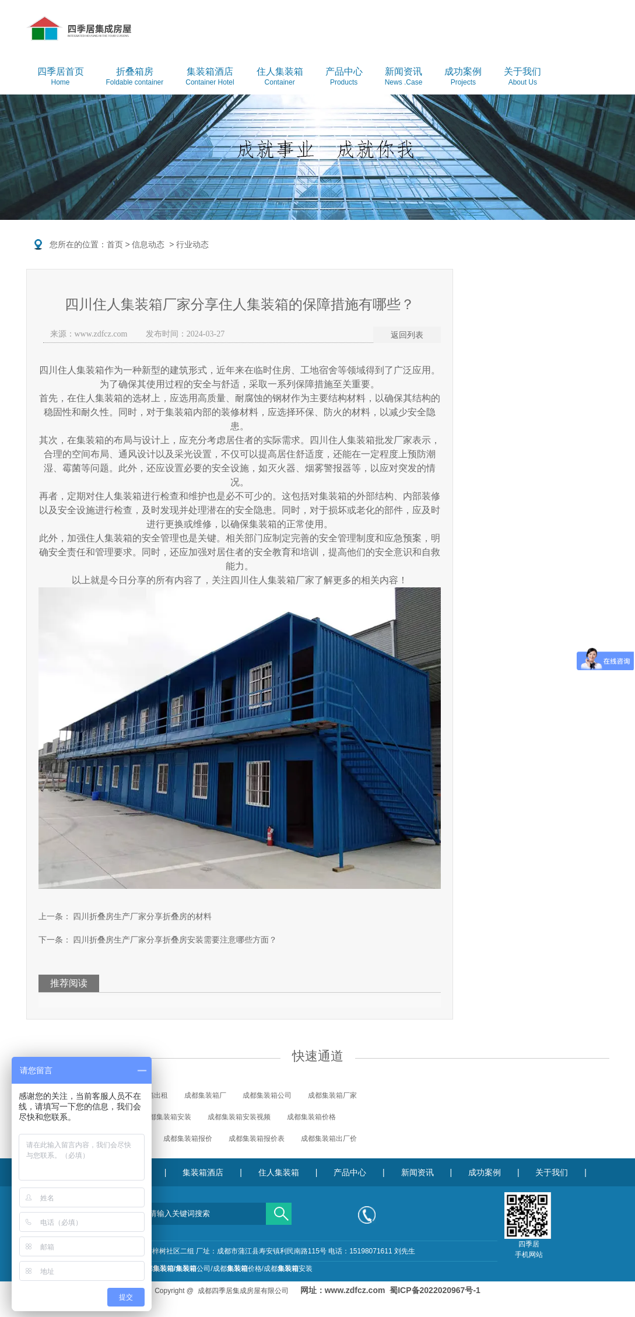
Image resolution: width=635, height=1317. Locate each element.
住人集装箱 (280, 76)
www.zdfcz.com (101, 334)
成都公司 (175, 1269)
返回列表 (407, 334)
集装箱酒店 (209, 76)
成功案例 (463, 76)
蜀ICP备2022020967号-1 (435, 1290)
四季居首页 (60, 76)
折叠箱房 (135, 76)
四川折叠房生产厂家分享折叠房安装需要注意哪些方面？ (174, 939)
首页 (115, 244)
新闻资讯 (404, 76)
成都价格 (237, 1269)
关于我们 (522, 76)
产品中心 (344, 76)
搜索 (279, 1210)
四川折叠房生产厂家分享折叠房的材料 (141, 916)
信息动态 (148, 244)
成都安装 (288, 1269)
